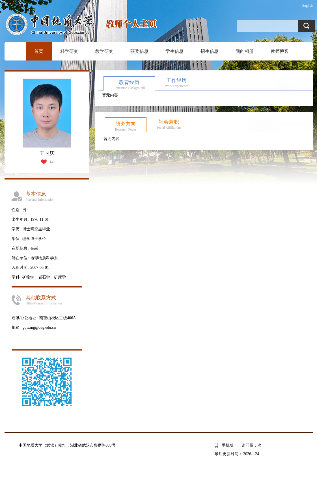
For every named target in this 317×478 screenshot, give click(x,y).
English (307, 6)
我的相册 (245, 51)
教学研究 (104, 51)
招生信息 (209, 51)
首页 (38, 51)
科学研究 (69, 51)
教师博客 (280, 51)
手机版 (228, 445)
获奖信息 (139, 51)
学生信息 (174, 51)
